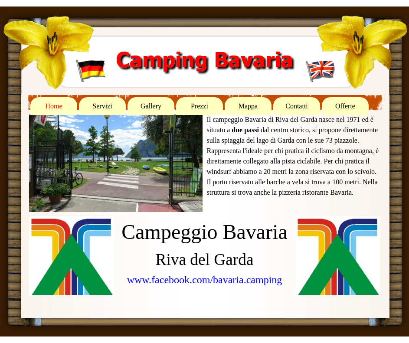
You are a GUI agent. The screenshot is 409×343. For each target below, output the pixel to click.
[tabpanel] (293, 156)
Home (53, 106)
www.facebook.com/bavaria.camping (204, 279)
